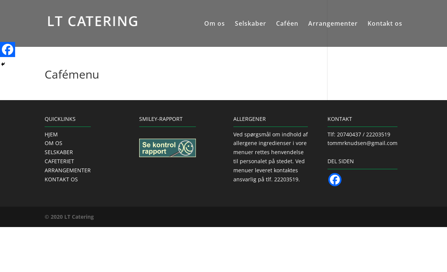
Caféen (287, 24)
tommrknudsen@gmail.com (362, 143)
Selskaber (250, 24)
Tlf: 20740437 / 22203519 (358, 134)
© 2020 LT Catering (69, 216)
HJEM (51, 134)
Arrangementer (333, 24)
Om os (214, 24)
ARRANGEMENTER (68, 170)
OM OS (53, 143)
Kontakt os (385, 24)
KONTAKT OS (61, 179)
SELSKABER (59, 152)
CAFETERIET (59, 161)
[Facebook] (7, 49)
